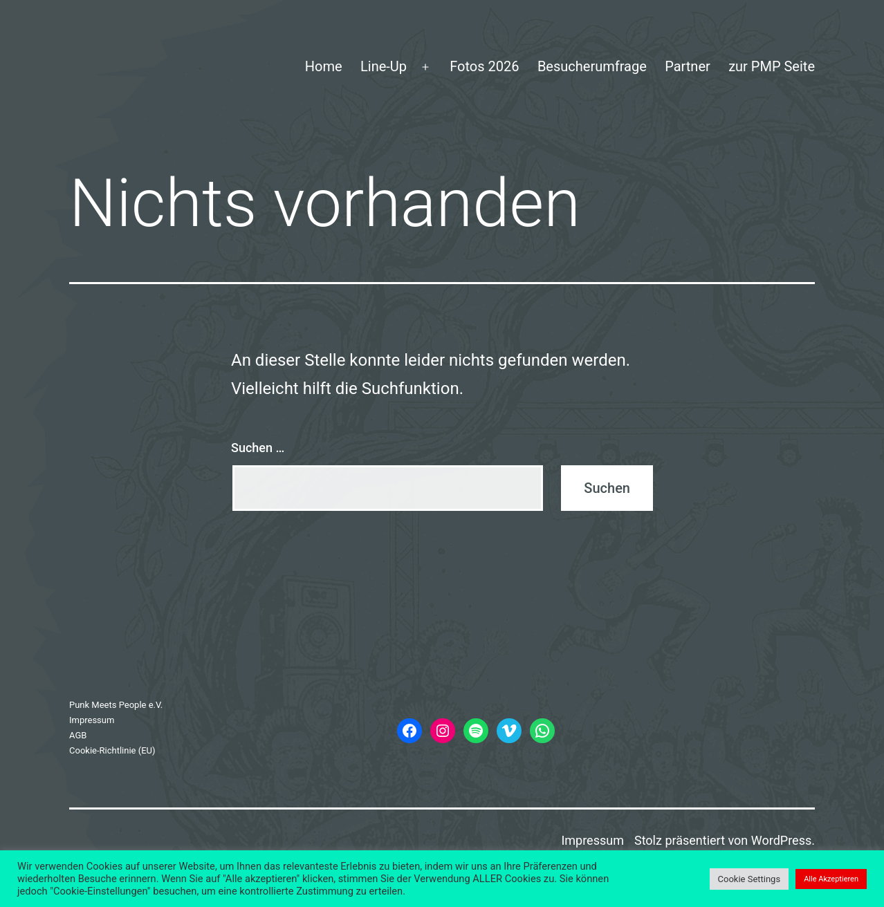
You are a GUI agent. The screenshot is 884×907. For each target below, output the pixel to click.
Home (323, 66)
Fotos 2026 (484, 66)
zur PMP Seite (771, 66)
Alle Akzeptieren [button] (831, 879)
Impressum (91, 720)
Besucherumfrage (592, 66)
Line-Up (383, 66)
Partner (687, 66)
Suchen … (257, 447)
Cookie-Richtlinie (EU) (112, 750)
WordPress (781, 840)
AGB (77, 735)
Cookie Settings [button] (749, 879)
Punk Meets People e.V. (116, 705)
